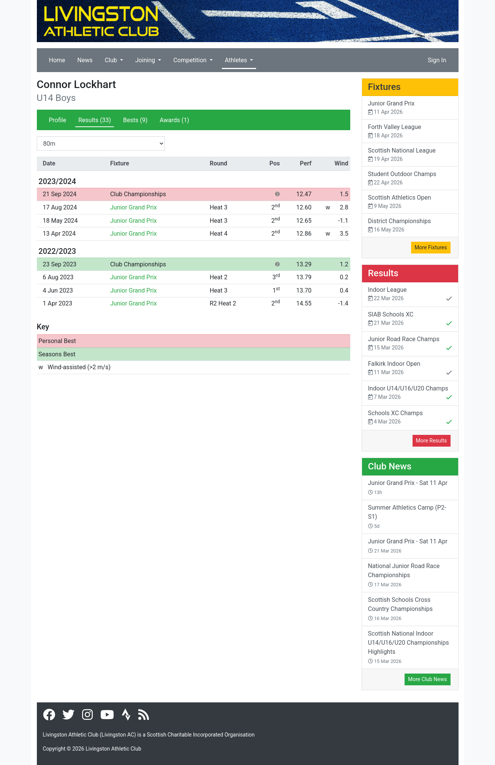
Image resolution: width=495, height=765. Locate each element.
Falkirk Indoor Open (410, 369)
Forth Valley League (410, 131)
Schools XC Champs (410, 418)
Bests (135, 120)
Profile (57, 120)
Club (112, 60)
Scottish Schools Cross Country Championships (400, 608)
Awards (174, 120)
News (85, 60)
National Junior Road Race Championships (404, 574)
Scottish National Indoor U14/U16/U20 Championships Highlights (408, 647)
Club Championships (138, 194)
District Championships (410, 225)
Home (57, 60)
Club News (390, 466)
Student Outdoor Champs (410, 178)
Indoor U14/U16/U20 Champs (410, 393)
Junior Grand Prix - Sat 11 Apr (408, 487)
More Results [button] (431, 441)
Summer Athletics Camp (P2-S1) (407, 516)
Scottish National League (410, 155)
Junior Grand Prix (133, 207)
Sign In (437, 60)
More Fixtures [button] (430, 247)
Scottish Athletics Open (410, 202)
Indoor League (410, 295)
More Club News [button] (427, 679)
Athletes (237, 60)
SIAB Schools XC (410, 319)
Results (94, 120)
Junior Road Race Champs (410, 344)
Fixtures (384, 87)
